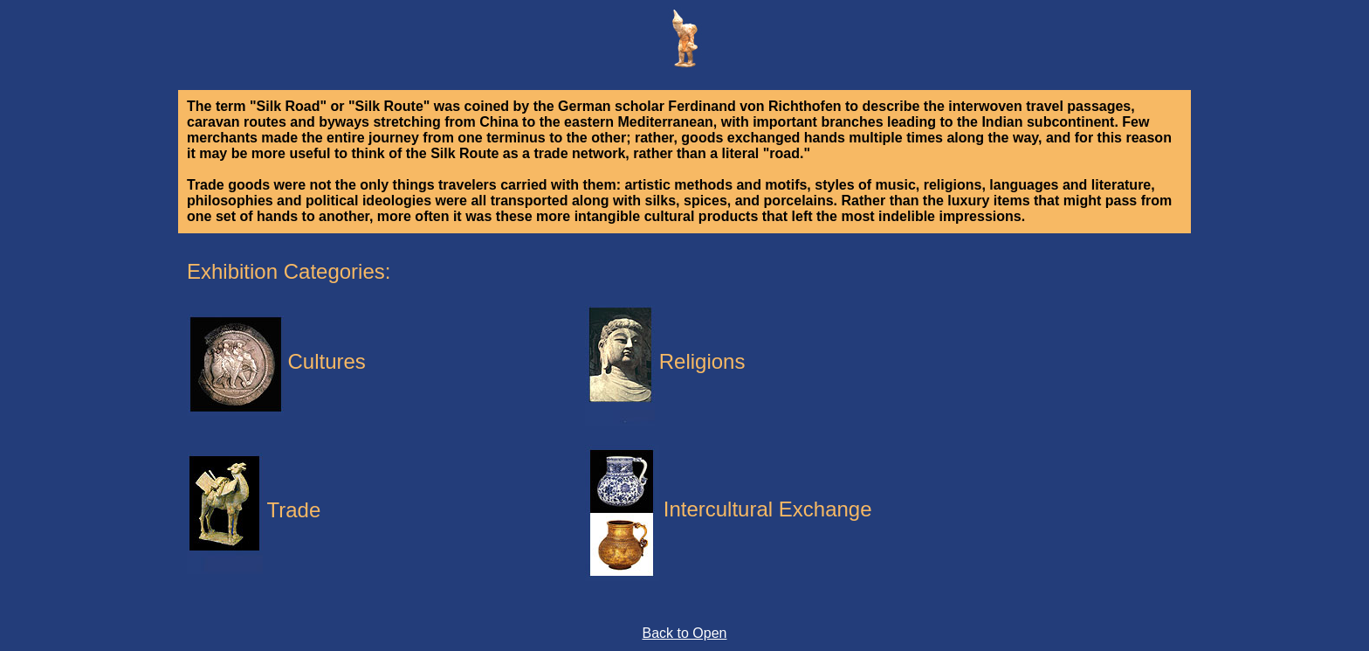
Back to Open (685, 633)
